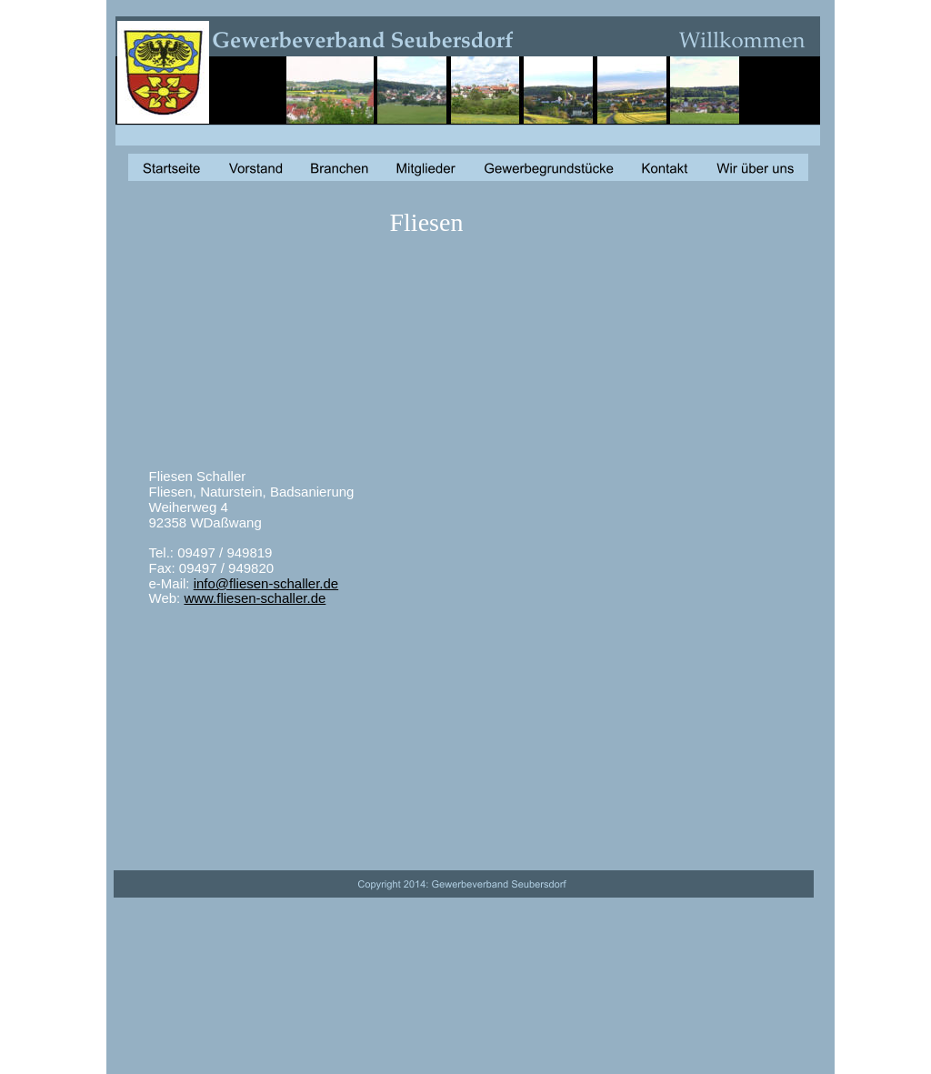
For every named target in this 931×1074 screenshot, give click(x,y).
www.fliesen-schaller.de (254, 598)
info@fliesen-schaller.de (266, 583)
